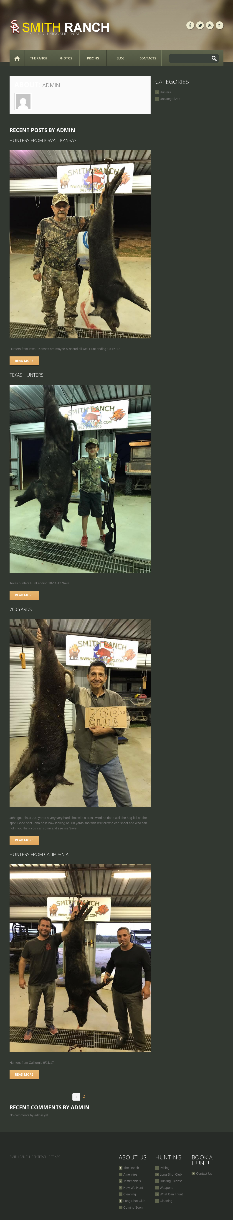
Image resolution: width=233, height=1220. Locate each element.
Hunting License (171, 1181)
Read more (24, 360)
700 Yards (21, 609)
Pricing (93, 58)
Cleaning (129, 1194)
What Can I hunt (171, 1194)
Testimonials (132, 1181)
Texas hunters (26, 375)
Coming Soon (133, 1207)
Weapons (166, 1187)
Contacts (147, 58)
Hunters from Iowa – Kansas (43, 140)
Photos (66, 58)
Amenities (130, 1174)
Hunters (165, 92)
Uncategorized (170, 99)
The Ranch (38, 58)
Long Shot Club (134, 1201)
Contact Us (204, 1173)
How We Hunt (133, 1187)
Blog (120, 58)
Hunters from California (39, 854)
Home (17, 58)
